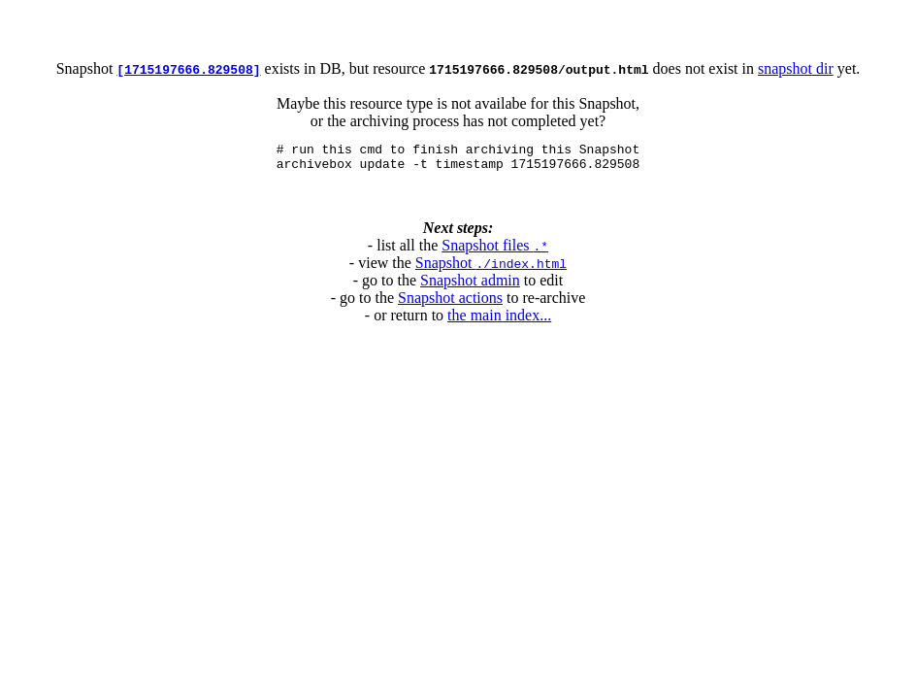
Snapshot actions (450, 303)
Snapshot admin (470, 286)
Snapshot (491, 268)
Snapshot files (495, 251)
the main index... (499, 321)
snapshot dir (796, 68)
